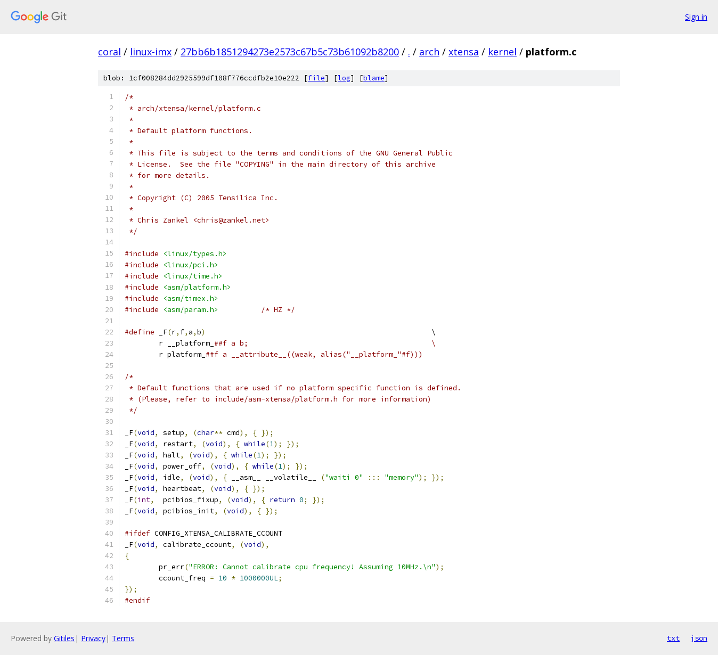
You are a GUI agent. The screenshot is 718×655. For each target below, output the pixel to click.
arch (429, 51)
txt (673, 638)
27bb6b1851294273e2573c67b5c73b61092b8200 (290, 51)
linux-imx (151, 51)
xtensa (463, 51)
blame (374, 78)
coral (109, 51)
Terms (123, 638)
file (316, 78)
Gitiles (64, 638)
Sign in (696, 17)
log (344, 78)
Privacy (93, 638)
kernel (502, 51)
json (698, 638)
